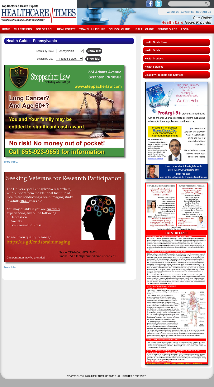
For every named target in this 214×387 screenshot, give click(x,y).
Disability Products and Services (164, 74)
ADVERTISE (187, 12)
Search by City (45, 58)
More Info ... (11, 161)
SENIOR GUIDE (167, 29)
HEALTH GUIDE (144, 29)
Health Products (154, 58)
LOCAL (185, 29)
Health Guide (152, 50)
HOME (6, 29)
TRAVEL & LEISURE (92, 29)
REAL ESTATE (66, 29)
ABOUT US (173, 12)
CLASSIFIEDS (23, 29)
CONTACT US (203, 12)
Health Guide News (156, 42)
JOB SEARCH (44, 29)
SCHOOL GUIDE (119, 29)
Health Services (154, 66)
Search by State (45, 51)
